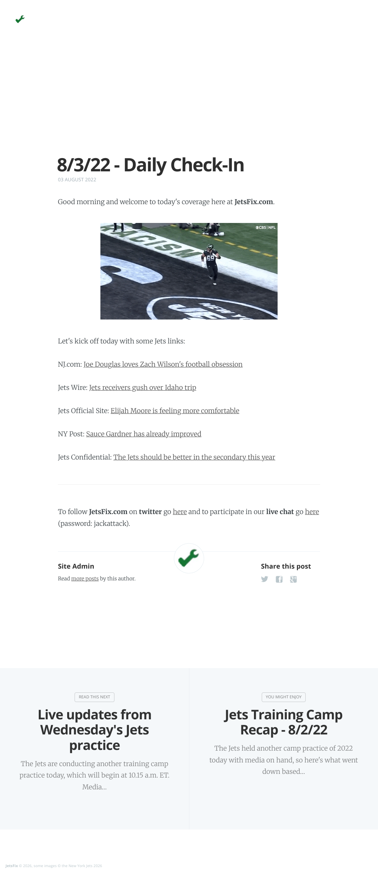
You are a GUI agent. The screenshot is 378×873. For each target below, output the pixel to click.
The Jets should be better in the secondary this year (194, 457)
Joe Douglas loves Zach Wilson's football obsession (163, 364)
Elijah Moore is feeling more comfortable (175, 410)
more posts (85, 578)
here (180, 511)
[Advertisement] (189, 102)
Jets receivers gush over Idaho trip (142, 387)
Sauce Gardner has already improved (143, 434)
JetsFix (12, 865)
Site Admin (76, 566)
